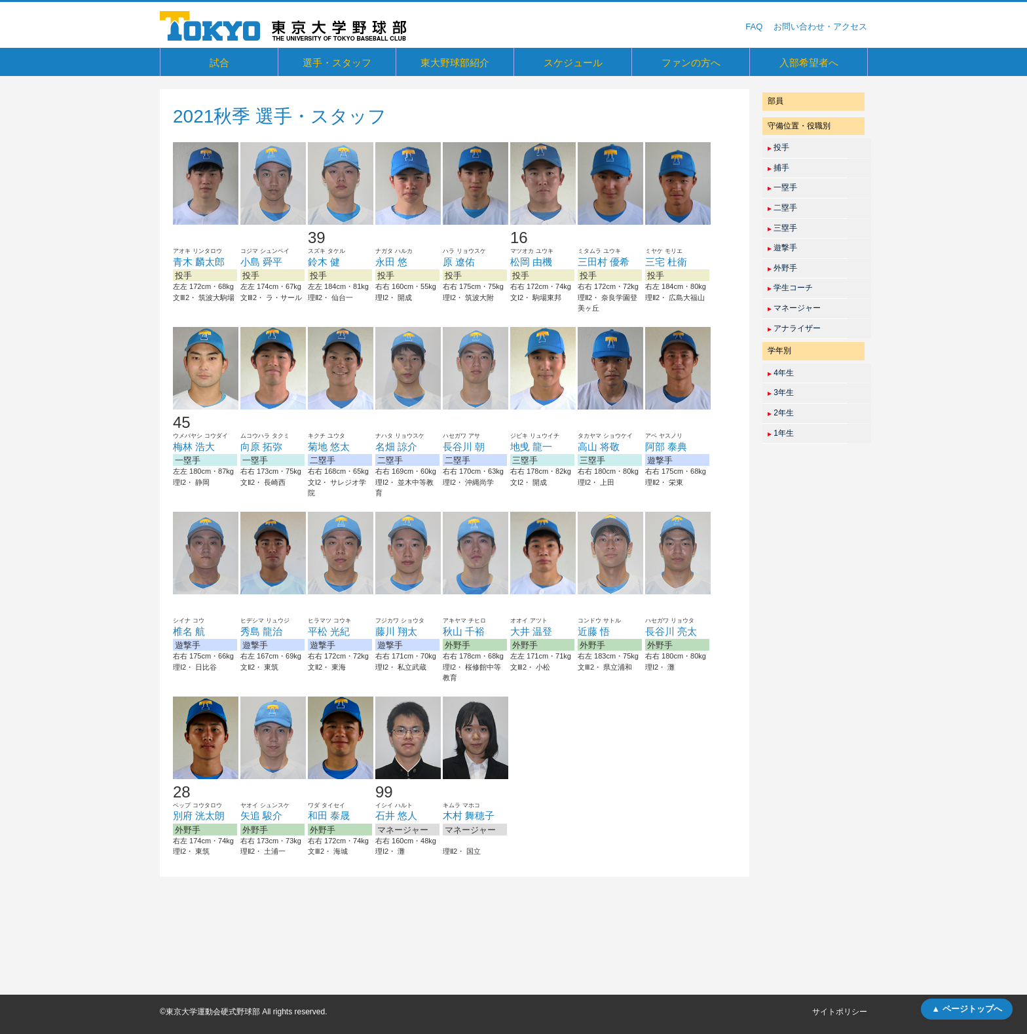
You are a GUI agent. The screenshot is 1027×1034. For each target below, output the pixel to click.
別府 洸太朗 (199, 815)
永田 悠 (391, 261)
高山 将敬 (599, 446)
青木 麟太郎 (199, 261)
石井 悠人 (396, 815)
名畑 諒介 (396, 446)
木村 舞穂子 (469, 815)
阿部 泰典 (666, 446)
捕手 (778, 167)
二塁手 (782, 207)
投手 (778, 147)
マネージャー (794, 308)
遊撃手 (782, 247)
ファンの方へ (691, 62)
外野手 (782, 268)
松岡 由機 (531, 261)
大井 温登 (531, 631)
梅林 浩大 (194, 446)
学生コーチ (790, 287)
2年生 (781, 412)
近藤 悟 (594, 631)
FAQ (753, 26)
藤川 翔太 (396, 631)
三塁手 (782, 228)
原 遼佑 (459, 261)
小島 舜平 (261, 261)
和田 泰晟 (329, 815)
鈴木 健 (324, 261)
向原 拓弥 (261, 446)
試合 (219, 62)
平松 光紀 (329, 631)
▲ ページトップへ (966, 1009)
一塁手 (782, 187)
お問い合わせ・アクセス (820, 26)
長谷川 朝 (464, 446)
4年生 (781, 372)
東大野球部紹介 (454, 62)
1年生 (781, 433)
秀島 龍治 (261, 631)
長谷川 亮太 (671, 631)
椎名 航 (189, 631)
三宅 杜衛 (666, 261)
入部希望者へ (808, 62)
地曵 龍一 (531, 446)
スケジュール (573, 62)
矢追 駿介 (261, 815)
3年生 (781, 392)
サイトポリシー (839, 1011)
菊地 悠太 (329, 446)
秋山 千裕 (464, 631)
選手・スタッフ (337, 62)
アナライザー (794, 328)
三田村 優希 (603, 261)
